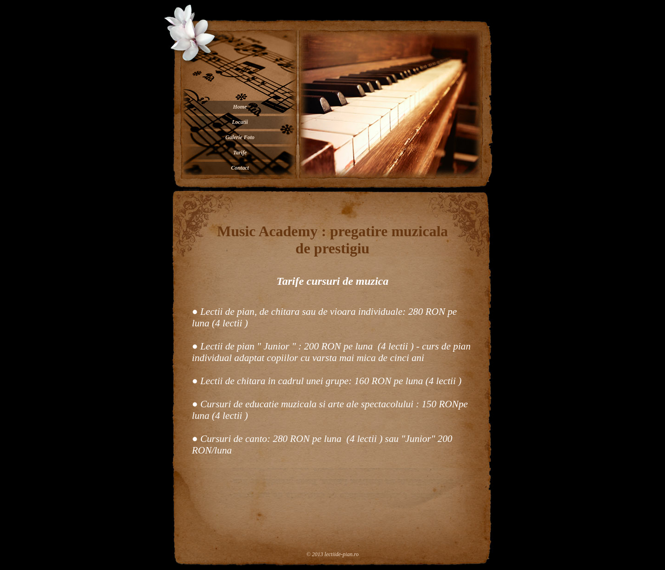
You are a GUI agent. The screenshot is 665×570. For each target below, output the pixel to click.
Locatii (240, 122)
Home (240, 107)
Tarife (240, 152)
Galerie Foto (239, 137)
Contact (240, 168)
